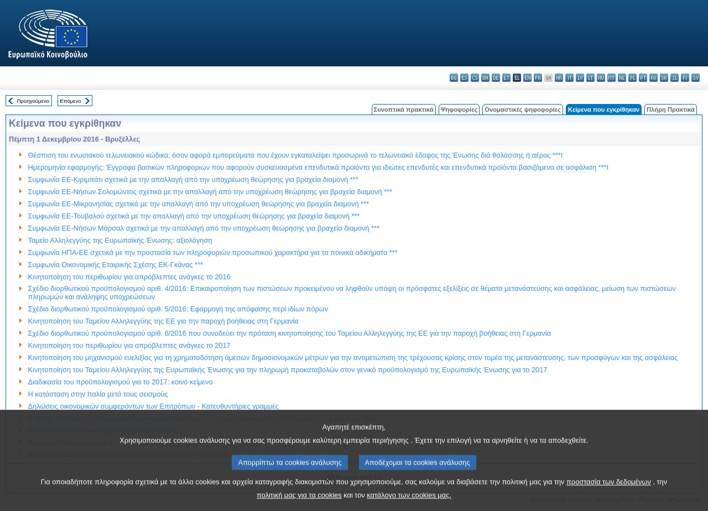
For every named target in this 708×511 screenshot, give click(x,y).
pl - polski (632, 78)
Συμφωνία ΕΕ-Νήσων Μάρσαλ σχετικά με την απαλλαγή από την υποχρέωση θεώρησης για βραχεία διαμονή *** (204, 228)
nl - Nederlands (622, 78)
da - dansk (485, 78)
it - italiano (569, 78)
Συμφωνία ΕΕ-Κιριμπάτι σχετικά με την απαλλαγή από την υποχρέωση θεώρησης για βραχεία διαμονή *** (193, 179)
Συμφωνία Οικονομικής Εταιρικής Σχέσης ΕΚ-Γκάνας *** (115, 264)
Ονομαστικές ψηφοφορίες (523, 109)
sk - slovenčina (664, 78)
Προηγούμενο (33, 101)
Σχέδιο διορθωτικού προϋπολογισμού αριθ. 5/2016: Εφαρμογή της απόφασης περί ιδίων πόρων (178, 309)
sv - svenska (695, 78)
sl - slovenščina (674, 78)
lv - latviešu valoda (580, 78)
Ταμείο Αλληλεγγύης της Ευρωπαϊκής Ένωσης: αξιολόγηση (120, 240)
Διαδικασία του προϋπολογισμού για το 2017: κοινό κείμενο (120, 382)
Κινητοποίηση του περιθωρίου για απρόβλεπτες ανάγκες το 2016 (129, 277)
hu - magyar (601, 78)
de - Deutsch (496, 78)
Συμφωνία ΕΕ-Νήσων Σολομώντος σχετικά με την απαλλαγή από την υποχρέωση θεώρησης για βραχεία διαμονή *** (210, 191)
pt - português (643, 78)
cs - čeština (475, 78)
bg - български (454, 78)
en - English (527, 78)
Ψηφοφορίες (459, 109)
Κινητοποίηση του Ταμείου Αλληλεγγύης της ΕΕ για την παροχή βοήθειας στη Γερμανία (163, 321)
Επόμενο (70, 101)
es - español (464, 78)
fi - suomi (685, 78)
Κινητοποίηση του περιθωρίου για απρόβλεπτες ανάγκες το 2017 (129, 345)
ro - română (653, 78)
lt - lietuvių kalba (590, 78)
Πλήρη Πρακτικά (671, 109)
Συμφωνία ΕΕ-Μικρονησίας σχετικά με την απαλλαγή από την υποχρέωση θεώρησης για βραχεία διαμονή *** (198, 204)
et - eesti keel (506, 78)
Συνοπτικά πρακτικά (404, 109)
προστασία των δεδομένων (608, 492)
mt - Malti (611, 78)
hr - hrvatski (559, 78)
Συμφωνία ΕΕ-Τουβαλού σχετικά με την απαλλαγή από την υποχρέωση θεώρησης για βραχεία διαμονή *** (194, 216)
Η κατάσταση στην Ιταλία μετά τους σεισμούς (98, 394)
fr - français (538, 78)
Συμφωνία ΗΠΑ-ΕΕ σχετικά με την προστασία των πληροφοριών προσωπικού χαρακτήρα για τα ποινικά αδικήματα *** (213, 252)
